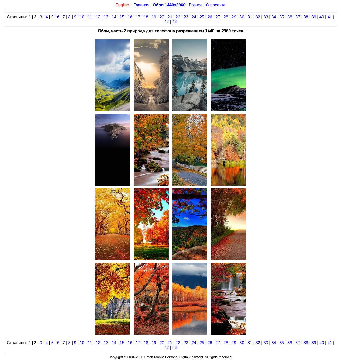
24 (193, 17)
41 (330, 17)
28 (226, 17)
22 (178, 17)
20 (162, 17)
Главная (141, 5)
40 (321, 17)
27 (218, 17)
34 (274, 17)
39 (313, 17)
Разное (196, 5)
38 (305, 17)
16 (130, 17)
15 (122, 17)
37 (297, 17)
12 (98, 17)
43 (174, 21)
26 (210, 17)
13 (106, 17)
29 (234, 17)
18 (146, 17)
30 (241, 17)
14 (114, 17)
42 (166, 21)
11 (90, 17)
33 (266, 17)
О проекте (215, 5)
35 (282, 17)
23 (185, 17)
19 (154, 17)
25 (202, 17)
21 (170, 17)
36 (289, 17)
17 (138, 17)
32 (257, 17)
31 (249, 17)
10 (82, 17)
